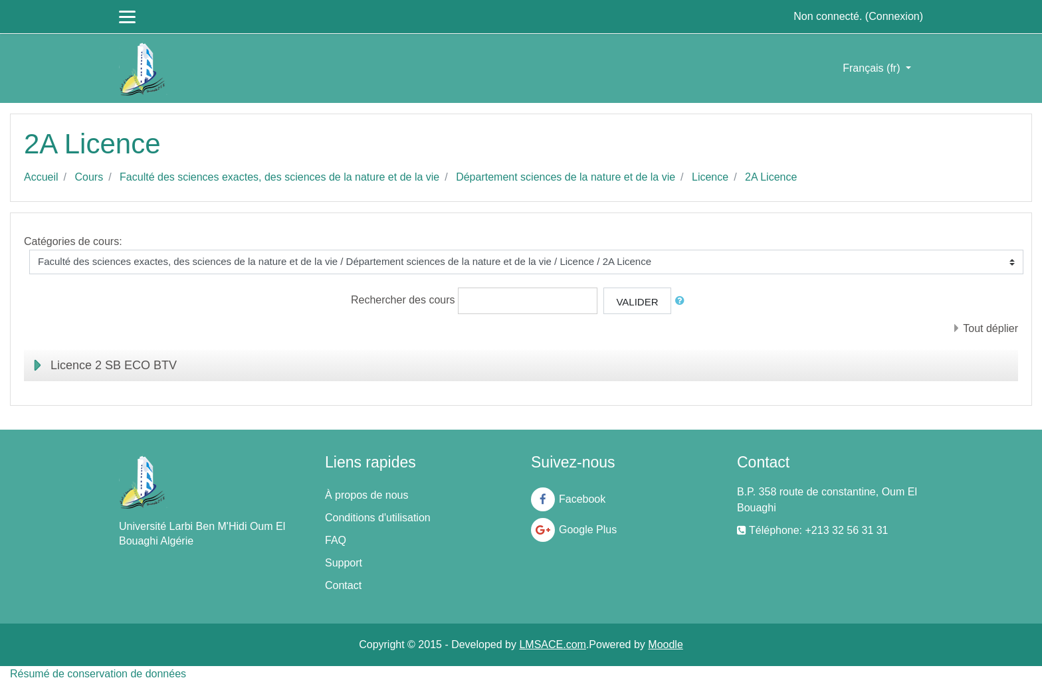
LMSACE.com (552, 644)
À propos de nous (366, 495)
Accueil (41, 177)
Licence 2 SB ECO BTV (114, 365)
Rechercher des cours (403, 299)
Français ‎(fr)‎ (873, 68)
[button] (682, 301)
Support (343, 562)
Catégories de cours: (73, 241)
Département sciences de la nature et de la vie (565, 177)
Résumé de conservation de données (98, 673)
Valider (637, 301)
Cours (88, 177)
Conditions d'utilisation (378, 517)
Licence (710, 177)
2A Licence (771, 177)
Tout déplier (990, 328)
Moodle (665, 644)
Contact (343, 585)
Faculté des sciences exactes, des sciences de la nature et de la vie (279, 177)
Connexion (894, 16)
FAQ (335, 540)
